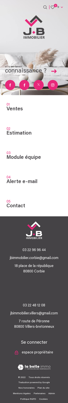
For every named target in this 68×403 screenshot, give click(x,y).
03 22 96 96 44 (34, 250)
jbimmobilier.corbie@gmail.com (34, 258)
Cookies (43, 399)
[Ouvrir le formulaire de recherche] (45, 7)
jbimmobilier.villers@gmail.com (34, 313)
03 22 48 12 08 (34, 305)
